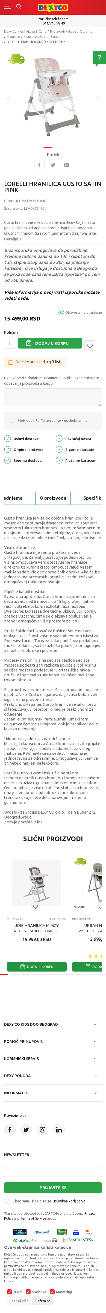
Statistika (39, 1292)
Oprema (86, 31)
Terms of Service (33, 1218)
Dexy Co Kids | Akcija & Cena (25, 31)
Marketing (64, 1292)
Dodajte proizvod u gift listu (35, 361)
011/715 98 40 (54, 23)
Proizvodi (57, 31)
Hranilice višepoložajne (41, 36)
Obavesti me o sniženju (83, 312)
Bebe (72, 31)
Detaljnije (13, 239)
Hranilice (13, 36)
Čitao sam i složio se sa (49, 1201)
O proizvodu (53, 497)
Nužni (17, 1292)
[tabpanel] (53, 94)
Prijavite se (53, 1187)
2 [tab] (58, 143)
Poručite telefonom (53, 19)
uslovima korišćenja (69, 1201)
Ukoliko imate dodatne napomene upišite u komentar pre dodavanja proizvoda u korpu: (51, 381)
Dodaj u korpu (52, 343)
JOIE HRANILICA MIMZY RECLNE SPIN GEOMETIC (37, 928)
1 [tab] (47, 143)
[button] (89, 345)
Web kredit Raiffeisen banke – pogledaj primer (53, 420)
